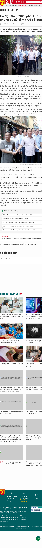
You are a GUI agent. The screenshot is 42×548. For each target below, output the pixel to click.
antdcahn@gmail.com (36, 500)
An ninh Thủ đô (9, 2)
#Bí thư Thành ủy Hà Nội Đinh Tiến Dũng (13, 244)
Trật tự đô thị (13, 5)
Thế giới (31, 5)
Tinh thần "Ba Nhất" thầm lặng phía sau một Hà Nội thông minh (10, 463)
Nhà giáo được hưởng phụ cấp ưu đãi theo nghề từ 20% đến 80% (10, 341)
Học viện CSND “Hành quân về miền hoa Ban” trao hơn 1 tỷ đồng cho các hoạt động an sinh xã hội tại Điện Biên (11, 389)
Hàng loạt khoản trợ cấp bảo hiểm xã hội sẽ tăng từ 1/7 (11, 364)
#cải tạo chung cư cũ (30, 244)
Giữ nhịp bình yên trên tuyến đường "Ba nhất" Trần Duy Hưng (11, 412)
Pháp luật (37, 5)
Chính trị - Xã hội (22, 5)
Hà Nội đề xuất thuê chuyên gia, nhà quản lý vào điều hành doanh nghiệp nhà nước (11, 316)
